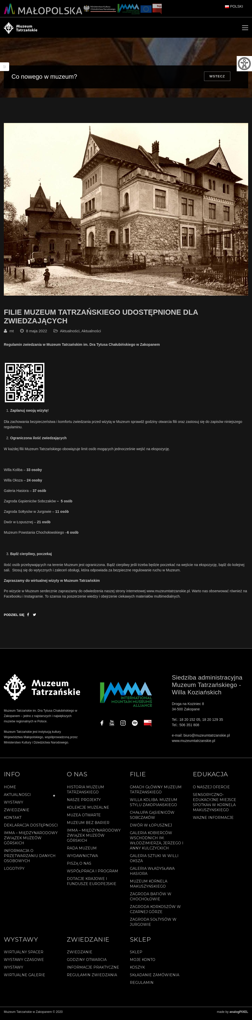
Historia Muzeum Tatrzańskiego (85, 792)
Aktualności (70, 334)
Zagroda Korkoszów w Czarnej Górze (155, 912)
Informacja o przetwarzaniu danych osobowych (30, 858)
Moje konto (142, 963)
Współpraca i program (92, 874)
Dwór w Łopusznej (151, 828)
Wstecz (217, 76)
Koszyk (137, 970)
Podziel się (14, 618)
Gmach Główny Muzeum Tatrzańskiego (156, 792)
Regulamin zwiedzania (92, 978)
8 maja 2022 (36, 334)
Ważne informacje (213, 820)
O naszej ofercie (211, 790)
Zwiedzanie (16, 813)
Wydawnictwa (82, 859)
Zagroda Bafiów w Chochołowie (150, 899)
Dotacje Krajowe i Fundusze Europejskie (91, 884)
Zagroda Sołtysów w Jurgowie (153, 925)
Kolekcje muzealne (88, 810)
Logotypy (14, 871)
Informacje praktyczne (93, 970)
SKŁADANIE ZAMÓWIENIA (154, 978)
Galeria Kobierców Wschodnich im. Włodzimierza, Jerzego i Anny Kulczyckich (156, 843)
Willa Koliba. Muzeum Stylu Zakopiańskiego (153, 805)
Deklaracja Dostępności (31, 828)
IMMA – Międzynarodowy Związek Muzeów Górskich (31, 841)
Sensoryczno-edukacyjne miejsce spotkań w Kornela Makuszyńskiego (214, 805)
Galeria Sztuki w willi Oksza (154, 861)
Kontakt (12, 820)
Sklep (136, 955)
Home (10, 790)
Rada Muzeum (82, 851)
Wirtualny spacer (23, 955)
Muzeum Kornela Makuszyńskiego (148, 887)
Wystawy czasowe (24, 963)
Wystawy (13, 805)
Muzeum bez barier (88, 825)
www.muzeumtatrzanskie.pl (168, 594)
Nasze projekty (84, 803)
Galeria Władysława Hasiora (152, 874)
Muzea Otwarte (84, 818)
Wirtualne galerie (24, 978)
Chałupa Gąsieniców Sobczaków (152, 818)
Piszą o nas (79, 866)
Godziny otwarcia (87, 963)
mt (11, 334)
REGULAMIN (142, 986)
